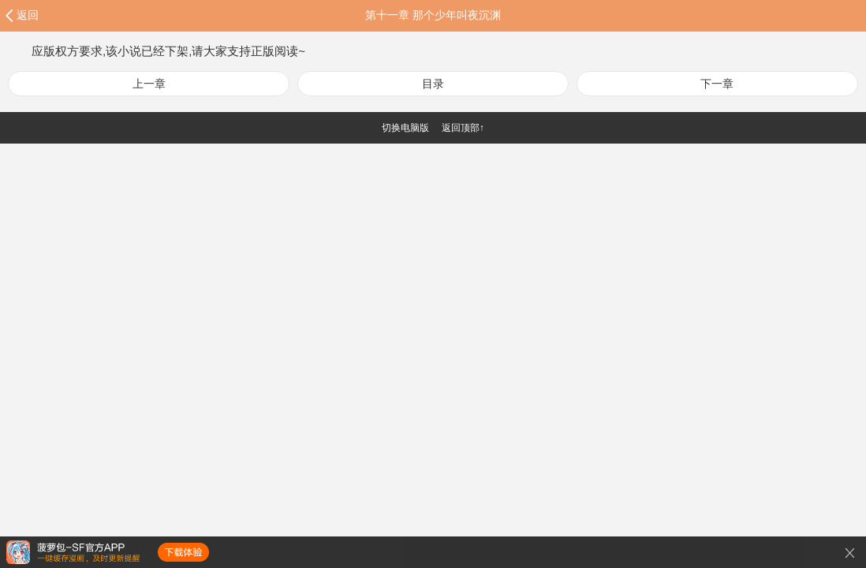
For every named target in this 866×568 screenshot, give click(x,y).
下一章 (716, 83)
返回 (28, 15)
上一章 (149, 83)
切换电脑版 (405, 127)
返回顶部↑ (463, 127)
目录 (433, 83)
